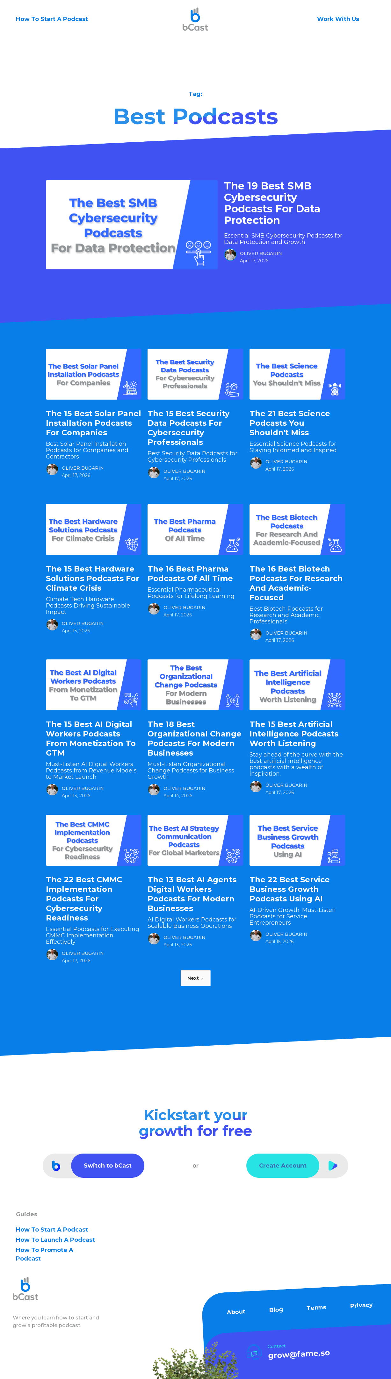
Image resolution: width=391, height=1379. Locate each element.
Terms (316, 1308)
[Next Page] (196, 978)
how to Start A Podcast (52, 1229)
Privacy (361, 1305)
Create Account (283, 1165)
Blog (276, 1310)
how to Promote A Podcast (44, 1254)
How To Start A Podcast (52, 19)
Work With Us (338, 19)
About (235, 1312)
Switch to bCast (108, 1165)
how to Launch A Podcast (55, 1239)
